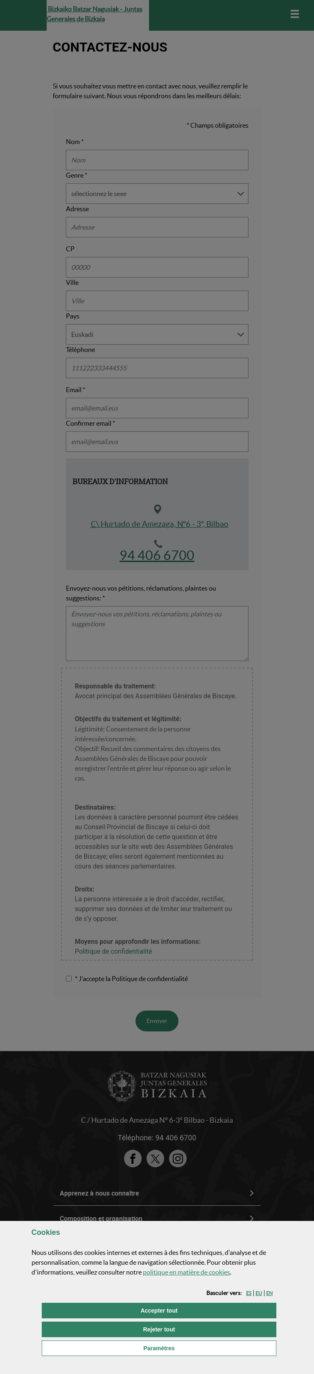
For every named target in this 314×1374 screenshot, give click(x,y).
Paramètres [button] (202, 1347)
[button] (248, 1293)
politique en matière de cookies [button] (186, 1272)
